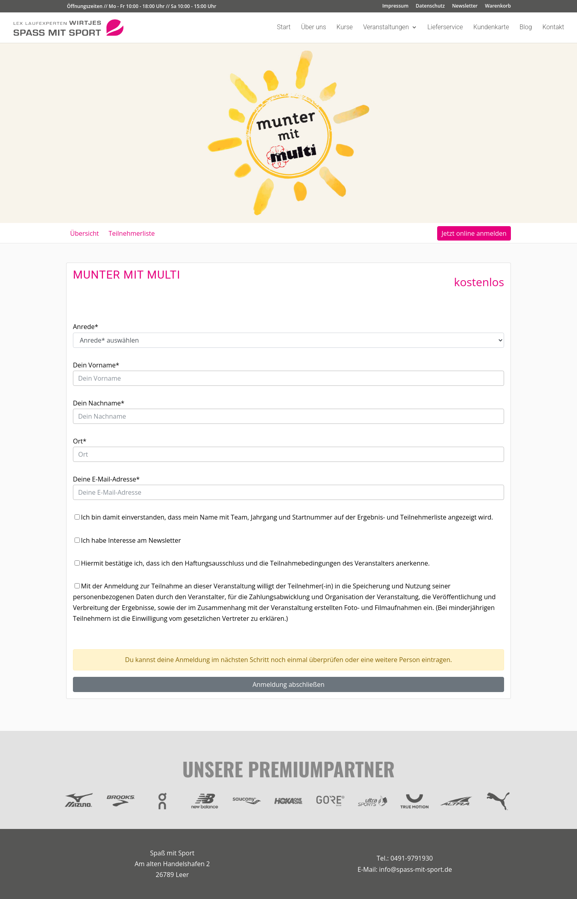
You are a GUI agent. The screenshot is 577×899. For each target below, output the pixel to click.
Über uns (313, 27)
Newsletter (465, 6)
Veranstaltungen (386, 27)
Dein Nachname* (98, 403)
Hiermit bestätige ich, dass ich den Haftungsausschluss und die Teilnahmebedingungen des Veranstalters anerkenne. (255, 563)
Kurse (345, 27)
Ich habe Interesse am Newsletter (131, 540)
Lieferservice (445, 27)
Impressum (395, 6)
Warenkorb (498, 6)
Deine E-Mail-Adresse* (106, 479)
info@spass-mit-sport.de (415, 869)
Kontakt (553, 27)
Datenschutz (430, 6)
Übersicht (84, 233)
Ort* (80, 441)
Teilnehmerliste (132, 233)
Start (284, 27)
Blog (525, 27)
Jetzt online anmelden (474, 233)
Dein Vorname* (96, 365)
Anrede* (85, 326)
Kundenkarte (491, 27)
